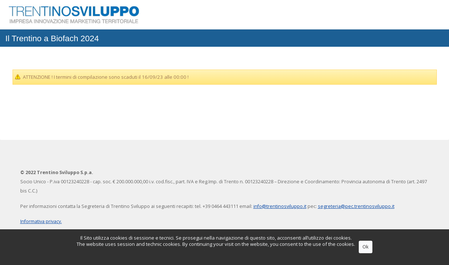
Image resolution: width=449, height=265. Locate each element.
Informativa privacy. (41, 221)
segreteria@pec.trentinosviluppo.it (356, 206)
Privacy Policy (216, 250)
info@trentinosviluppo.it (279, 206)
